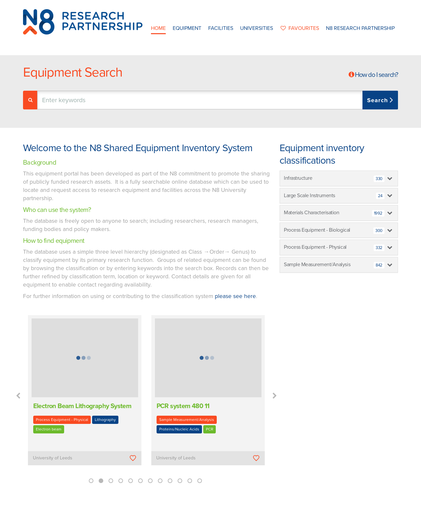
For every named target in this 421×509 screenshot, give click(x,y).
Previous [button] (18, 396)
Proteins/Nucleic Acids (179, 429)
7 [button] (150, 480)
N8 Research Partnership (360, 28)
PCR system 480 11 (183, 406)
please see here (235, 296)
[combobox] (217, 100)
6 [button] (140, 480)
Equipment (187, 28)
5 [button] (130, 480)
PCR (209, 429)
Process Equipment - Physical (62, 419)
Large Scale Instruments (334, 195)
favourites (299, 28)
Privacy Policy (252, 502)
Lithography (105, 419)
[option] (84, 394)
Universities (256, 28)
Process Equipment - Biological (334, 230)
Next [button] (274, 396)
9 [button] (170, 480)
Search (378, 100)
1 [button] (91, 480)
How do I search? (376, 75)
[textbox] (106, 100)
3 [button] (111, 480)
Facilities (220, 28)
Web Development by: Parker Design (307, 502)
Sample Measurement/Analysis (186, 419)
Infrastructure (334, 178)
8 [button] (160, 480)
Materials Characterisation (334, 213)
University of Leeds (52, 458)
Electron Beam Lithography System (82, 406)
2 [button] (101, 480)
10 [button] (180, 480)
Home (158, 28)
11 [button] (189, 480)
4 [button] (120, 480)
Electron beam (49, 429)
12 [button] (199, 480)
